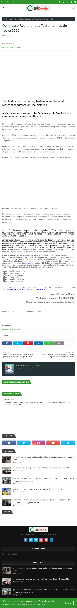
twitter (25, 368)
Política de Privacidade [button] (35, 604)
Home (3, 2)
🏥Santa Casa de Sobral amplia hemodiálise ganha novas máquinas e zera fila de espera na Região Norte (43, 479)
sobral (16, 19)
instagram (19, 368)
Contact (15, 2)
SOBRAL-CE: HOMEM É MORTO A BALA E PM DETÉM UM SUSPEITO (37, 489)
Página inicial (8, 19)
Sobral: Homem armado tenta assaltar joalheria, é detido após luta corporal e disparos (43, 458)
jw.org (19, 129)
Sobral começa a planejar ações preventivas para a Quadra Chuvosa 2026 (41, 468)
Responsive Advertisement (12, 48)
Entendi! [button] (68, 603)
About (9, 2)
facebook (30, 368)
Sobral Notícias (33, 365)
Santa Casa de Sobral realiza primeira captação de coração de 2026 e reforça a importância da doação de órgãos (43, 501)
